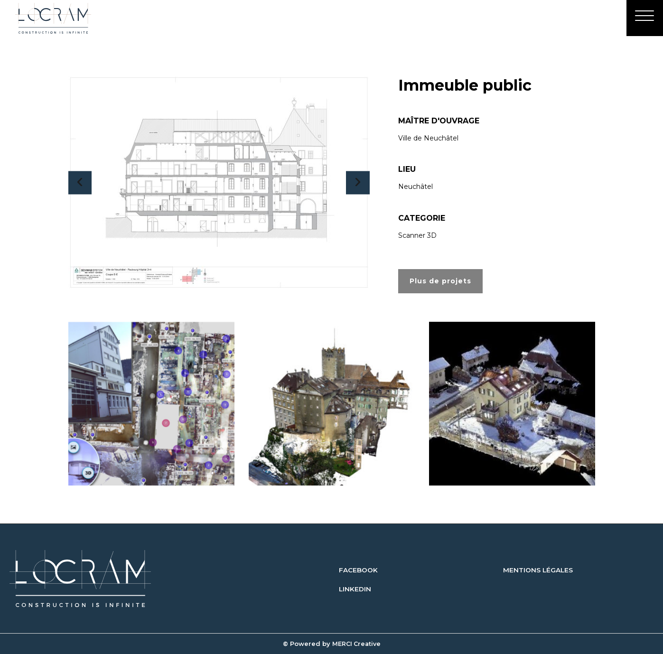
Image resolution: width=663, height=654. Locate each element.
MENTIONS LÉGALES (538, 570)
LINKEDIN (355, 589)
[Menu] (644, 19)
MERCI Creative (356, 643)
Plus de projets (440, 281)
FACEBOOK (358, 570)
